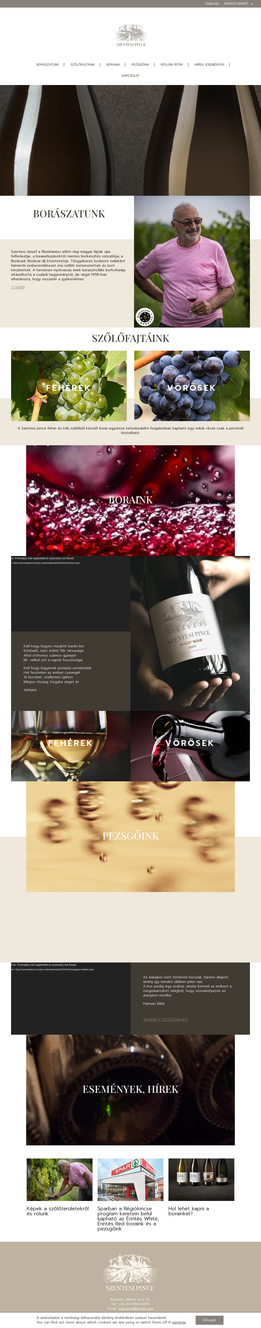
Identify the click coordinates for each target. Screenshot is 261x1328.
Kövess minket (236, 4)
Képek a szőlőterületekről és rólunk (58, 1211)
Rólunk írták (172, 64)
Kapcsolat (130, 75)
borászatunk (47, 64)
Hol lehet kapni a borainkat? (188, 1211)
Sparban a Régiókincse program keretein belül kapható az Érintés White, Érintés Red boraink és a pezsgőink (128, 1218)
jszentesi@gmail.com (135, 1308)
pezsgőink (140, 64)
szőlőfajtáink (82, 64)
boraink (113, 64)
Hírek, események (209, 64)
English (212, 4)
